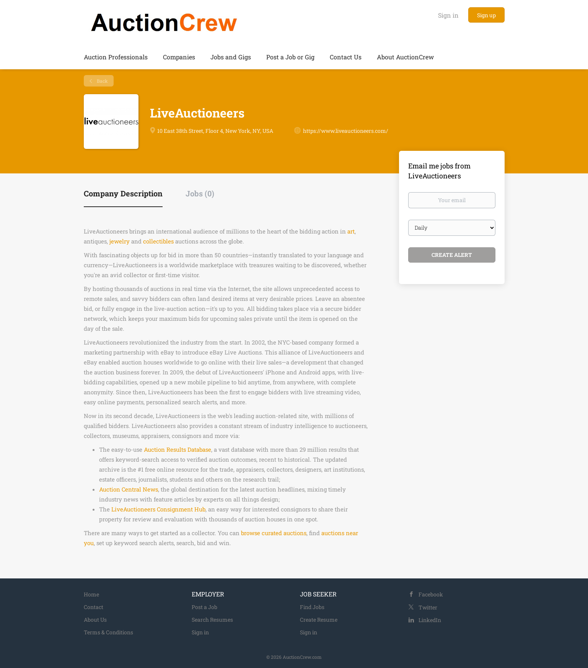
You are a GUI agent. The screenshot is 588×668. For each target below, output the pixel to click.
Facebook (431, 594)
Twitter (428, 607)
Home (91, 594)
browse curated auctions (273, 533)
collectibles (158, 241)
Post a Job (204, 607)
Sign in (448, 15)
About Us (95, 619)
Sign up (486, 15)
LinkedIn (430, 620)
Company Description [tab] (123, 193)
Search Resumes (212, 619)
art (351, 231)
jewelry (119, 241)
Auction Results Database (177, 449)
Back (102, 81)
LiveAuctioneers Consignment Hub (158, 509)
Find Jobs (312, 607)
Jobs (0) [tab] (200, 193)
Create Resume (318, 619)
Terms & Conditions (108, 632)
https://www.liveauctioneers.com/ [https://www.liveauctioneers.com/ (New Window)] (345, 130)
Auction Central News (128, 489)
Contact (93, 607)
